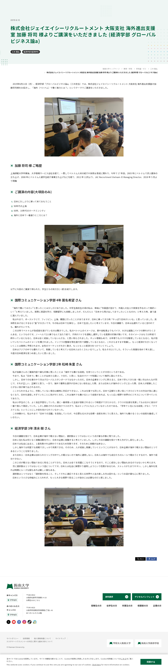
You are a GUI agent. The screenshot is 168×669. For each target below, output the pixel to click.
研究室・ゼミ (141, 68)
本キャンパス (12, 595)
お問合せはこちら (33, 600)
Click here (96, 664)
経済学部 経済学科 (31, 51)
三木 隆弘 (16, 51)
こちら (123, 658)
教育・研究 (128, 68)
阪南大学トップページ (111, 68)
